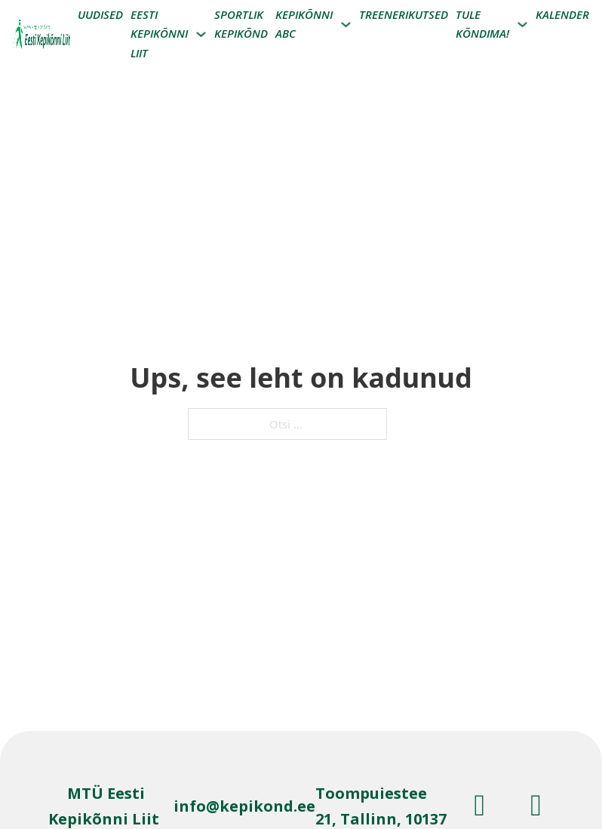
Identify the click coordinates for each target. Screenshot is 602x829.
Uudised (100, 14)
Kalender (562, 14)
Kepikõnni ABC (304, 24)
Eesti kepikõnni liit (159, 33)
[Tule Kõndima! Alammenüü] (522, 24)
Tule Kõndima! (482, 24)
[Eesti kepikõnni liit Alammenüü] (201, 34)
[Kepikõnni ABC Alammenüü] (346, 24)
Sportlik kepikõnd (241, 24)
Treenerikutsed (403, 14)
